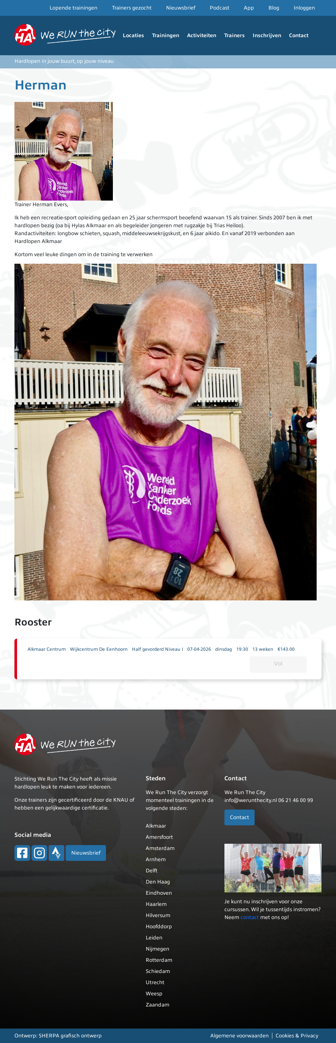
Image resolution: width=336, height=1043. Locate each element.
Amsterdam (160, 848)
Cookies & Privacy (297, 1036)
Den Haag (158, 882)
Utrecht (155, 982)
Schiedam (158, 971)
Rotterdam (159, 960)
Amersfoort (159, 837)
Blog (273, 8)
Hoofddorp (159, 927)
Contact (298, 35)
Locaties (133, 35)
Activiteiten (201, 35)
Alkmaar (156, 826)
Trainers (234, 35)
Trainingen (165, 35)
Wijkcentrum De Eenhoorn (99, 649)
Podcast (219, 8)
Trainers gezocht (132, 8)
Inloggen (304, 8)
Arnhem (156, 859)
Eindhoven (159, 893)
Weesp (154, 994)
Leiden (154, 938)
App (249, 8)
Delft (152, 871)
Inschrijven (267, 35)
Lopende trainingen (73, 8)
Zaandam (157, 1005)
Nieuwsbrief (180, 8)
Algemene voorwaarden (239, 1036)
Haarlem (156, 904)
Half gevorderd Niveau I (157, 649)
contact (250, 917)
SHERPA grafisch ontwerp (70, 1036)
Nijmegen (157, 949)
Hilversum (158, 915)
